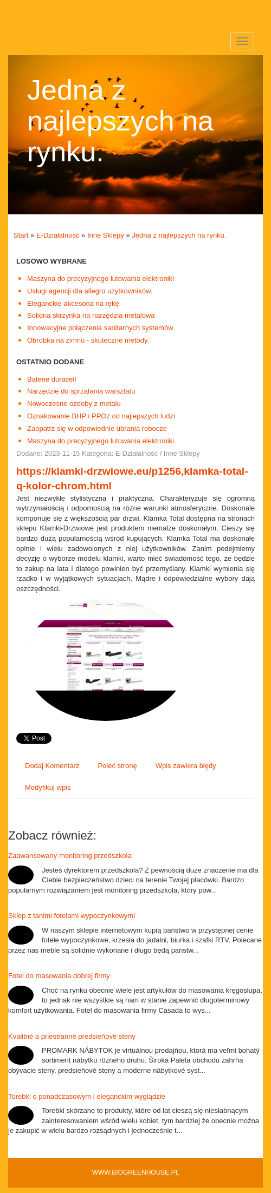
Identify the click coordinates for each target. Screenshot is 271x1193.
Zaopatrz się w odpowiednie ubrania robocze (97, 428)
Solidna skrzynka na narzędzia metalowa (91, 315)
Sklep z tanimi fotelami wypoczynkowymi (71, 916)
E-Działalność (57, 235)
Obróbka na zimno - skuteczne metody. (88, 340)
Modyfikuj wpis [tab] (48, 787)
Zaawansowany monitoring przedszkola (70, 855)
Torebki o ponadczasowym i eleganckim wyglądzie (86, 1096)
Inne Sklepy (105, 235)
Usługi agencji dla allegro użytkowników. (89, 291)
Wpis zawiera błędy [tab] (186, 766)
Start (21, 235)
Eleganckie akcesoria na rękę (73, 303)
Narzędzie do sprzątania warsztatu (81, 391)
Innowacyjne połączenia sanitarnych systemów (100, 328)
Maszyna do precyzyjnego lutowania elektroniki (100, 278)
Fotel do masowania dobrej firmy (59, 976)
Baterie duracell (51, 379)
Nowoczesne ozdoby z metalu (74, 403)
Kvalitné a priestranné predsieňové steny (72, 1036)
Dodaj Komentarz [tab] (52, 766)
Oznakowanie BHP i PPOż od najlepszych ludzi (101, 416)
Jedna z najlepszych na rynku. (179, 235)
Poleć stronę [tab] (117, 766)
